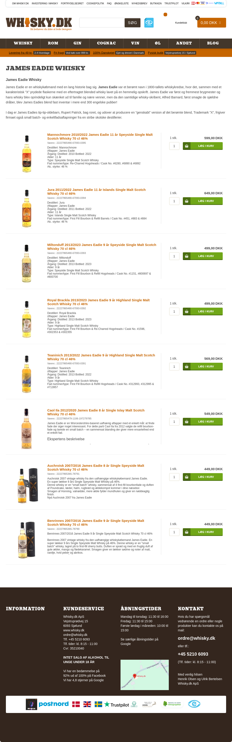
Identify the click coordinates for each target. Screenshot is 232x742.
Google (126, 644)
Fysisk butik (155, 52)
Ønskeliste (121, 3)
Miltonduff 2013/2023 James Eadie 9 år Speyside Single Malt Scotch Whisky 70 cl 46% (101, 247)
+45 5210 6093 (193, 654)
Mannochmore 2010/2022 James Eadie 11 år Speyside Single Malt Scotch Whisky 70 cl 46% (100, 136)
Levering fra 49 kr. (20, 52)
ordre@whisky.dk (75, 635)
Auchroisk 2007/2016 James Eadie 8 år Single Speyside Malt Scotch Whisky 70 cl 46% (95, 467)
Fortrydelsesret (72, 3)
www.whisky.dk (73, 630)
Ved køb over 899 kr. (77, 52)
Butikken (156, 3)
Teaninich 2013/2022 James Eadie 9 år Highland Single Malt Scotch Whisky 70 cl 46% (101, 357)
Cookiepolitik (95, 3)
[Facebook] (165, 14)
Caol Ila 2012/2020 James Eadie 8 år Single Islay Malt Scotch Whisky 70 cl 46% (96, 412)
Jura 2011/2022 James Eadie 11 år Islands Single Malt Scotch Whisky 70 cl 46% (96, 191)
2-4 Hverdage (42, 52)
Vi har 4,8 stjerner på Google (83, 680)
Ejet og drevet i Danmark (130, 52)
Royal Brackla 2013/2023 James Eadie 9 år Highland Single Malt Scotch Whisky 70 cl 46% (98, 302)
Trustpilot (171, 3)
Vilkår (185, 3)
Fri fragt (59, 52)
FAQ (109, 3)
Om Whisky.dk (20, 3)
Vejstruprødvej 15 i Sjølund (180, 52)
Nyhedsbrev (139, 3)
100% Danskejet (103, 52)
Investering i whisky (45, 3)
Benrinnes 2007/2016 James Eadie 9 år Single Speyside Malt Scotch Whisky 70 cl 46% (95, 522)
